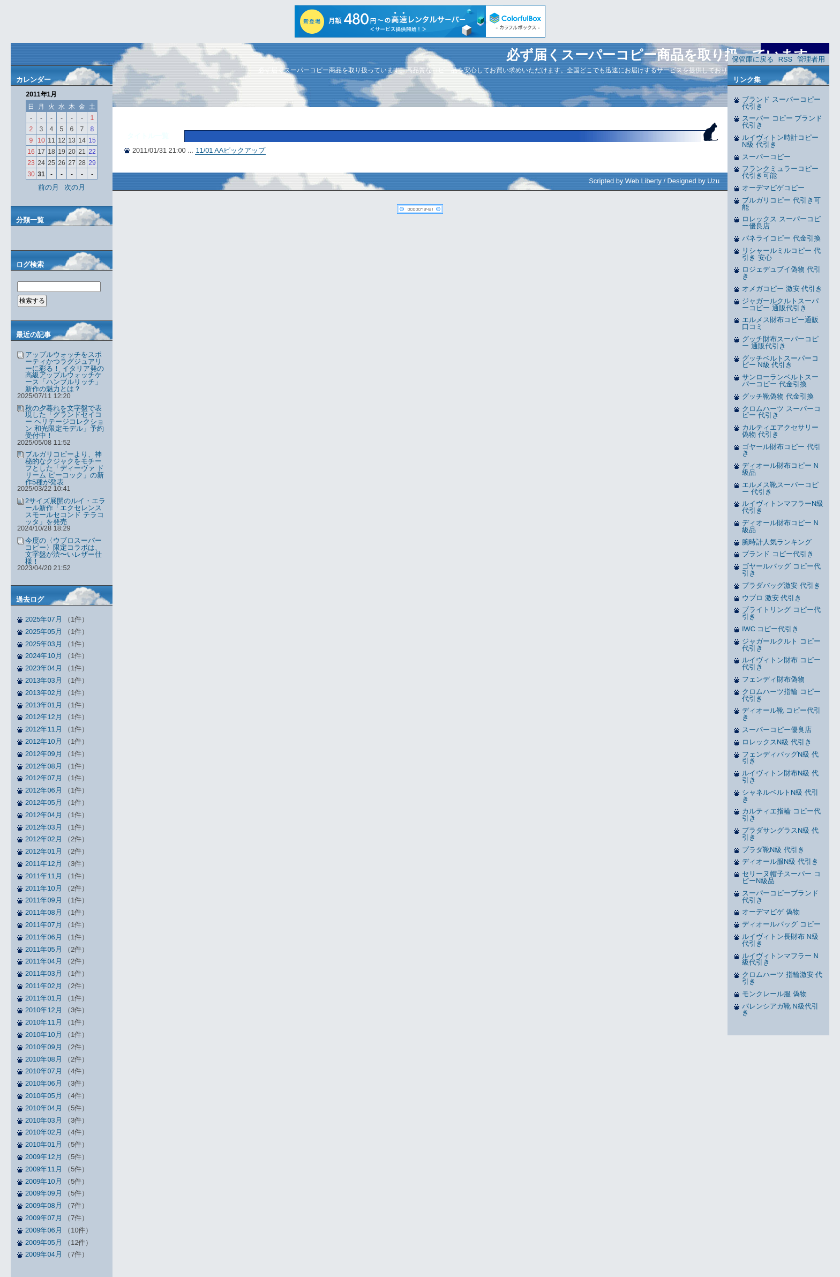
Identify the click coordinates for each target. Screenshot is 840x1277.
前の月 (48, 187)
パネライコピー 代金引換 (781, 238)
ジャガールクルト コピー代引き (781, 644)
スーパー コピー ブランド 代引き (782, 121)
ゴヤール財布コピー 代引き (781, 450)
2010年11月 (43, 1022)
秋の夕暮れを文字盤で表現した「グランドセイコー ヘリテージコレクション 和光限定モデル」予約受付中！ (64, 421)
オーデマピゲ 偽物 (771, 912)
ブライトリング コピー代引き (781, 613)
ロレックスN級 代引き (777, 742)
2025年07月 (43, 619)
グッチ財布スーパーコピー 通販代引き (780, 342)
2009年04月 (43, 1254)
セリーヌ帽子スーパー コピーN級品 (781, 877)
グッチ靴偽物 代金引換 (778, 396)
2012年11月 (43, 729)
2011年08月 (43, 912)
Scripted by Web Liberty (625, 181)
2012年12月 (43, 717)
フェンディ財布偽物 (773, 679)
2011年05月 (43, 949)
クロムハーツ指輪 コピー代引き (781, 695)
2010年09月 (43, 1047)
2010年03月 (43, 1120)
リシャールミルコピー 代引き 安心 (781, 254)
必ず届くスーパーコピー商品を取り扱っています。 (663, 54)
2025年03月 (43, 644)
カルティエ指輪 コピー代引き (781, 814)
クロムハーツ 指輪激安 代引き (782, 977)
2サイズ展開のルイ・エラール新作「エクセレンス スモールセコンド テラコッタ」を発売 (65, 511)
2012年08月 (43, 766)
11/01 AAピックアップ (230, 150)
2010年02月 (43, 1132)
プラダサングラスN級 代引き (780, 833)
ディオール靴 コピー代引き (781, 713)
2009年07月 (43, 1218)
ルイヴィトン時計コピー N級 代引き (780, 140)
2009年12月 (43, 1157)
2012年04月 (43, 815)
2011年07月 (43, 925)
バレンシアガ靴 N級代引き (780, 1009)
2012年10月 (43, 741)
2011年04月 (43, 961)
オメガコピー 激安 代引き (782, 289)
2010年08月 (43, 1059)
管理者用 (811, 59)
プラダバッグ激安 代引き (781, 585)
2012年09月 (43, 754)
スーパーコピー (766, 157)
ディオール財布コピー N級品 (780, 468)
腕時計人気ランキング (777, 542)
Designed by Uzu (693, 181)
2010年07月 (43, 1071)
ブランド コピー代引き (778, 554)
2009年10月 (43, 1181)
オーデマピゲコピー (773, 188)
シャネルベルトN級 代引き (780, 795)
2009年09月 (43, 1193)
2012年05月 (43, 802)
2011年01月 (43, 998)
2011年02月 (43, 986)
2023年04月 (43, 668)
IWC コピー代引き (770, 629)
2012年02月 (43, 839)
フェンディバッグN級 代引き (780, 757)
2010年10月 (43, 1034)
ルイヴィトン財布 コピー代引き (781, 663)
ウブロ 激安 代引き (771, 598)
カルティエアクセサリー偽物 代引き (780, 430)
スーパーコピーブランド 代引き (780, 896)
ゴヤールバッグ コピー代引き (781, 569)
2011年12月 (43, 864)
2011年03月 (43, 973)
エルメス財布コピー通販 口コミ (780, 323)
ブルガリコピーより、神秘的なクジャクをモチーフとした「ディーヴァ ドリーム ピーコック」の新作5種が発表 (64, 468)
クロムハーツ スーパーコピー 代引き (781, 412)
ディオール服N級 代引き (780, 861)
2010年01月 (43, 1144)
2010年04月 (43, 1108)
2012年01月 (43, 851)
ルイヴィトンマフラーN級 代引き (782, 506)
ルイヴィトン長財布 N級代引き (780, 939)
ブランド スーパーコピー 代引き (781, 102)
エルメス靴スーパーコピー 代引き (780, 488)
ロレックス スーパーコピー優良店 (781, 222)
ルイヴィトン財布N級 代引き (780, 776)
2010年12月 (43, 1010)
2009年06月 (43, 1230)
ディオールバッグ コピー (781, 924)
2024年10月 (43, 656)
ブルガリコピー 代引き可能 (781, 203)
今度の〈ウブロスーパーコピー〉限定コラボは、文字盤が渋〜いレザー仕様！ (63, 550)
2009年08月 (43, 1205)
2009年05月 (43, 1242)
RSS (785, 59)
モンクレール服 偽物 (774, 994)
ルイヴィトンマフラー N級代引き (780, 959)
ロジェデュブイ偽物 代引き (781, 272)
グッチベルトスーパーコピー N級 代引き (780, 361)
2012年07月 (43, 778)
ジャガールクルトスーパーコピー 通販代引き (780, 304)
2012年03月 (43, 827)
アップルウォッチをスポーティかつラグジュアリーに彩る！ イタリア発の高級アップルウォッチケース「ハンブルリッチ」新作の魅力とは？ (64, 371)
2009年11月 (43, 1169)
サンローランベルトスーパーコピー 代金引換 (780, 380)
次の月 (74, 187)
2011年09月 (43, 900)
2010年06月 (43, 1083)
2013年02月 (43, 693)
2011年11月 (43, 876)
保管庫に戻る (753, 59)
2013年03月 (43, 680)
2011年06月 (43, 937)
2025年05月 (43, 632)
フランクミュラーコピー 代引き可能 (780, 172)
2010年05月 (43, 1096)
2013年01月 (43, 705)
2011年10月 (43, 888)
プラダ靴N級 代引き (773, 850)
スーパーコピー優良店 (777, 730)
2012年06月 (43, 790)
